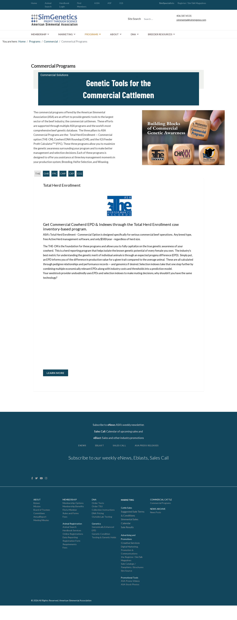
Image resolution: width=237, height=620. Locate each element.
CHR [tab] (46, 180)
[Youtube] (41, 490)
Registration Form (71, 553)
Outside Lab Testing (102, 529)
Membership (38, 34)
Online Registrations (73, 546)
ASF (109, 3)
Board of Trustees (41, 522)
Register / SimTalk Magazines (190, 3)
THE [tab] (37, 180)
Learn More (56, 381)
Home (34, 3)
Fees (65, 529)
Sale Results (127, 539)
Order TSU (97, 518)
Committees (39, 525)
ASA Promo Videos (130, 595)
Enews (79, 456)
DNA (133, 34)
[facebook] (32, 490)
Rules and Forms (71, 525)
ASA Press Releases (149, 456)
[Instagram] (46, 490)
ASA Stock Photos (130, 598)
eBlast (98, 456)
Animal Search (69, 539)
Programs (91, 34)
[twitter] (36, 490)
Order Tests (98, 515)
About (114, 34)
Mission (37, 518)
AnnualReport (39, 529)
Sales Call (120, 456)
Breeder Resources (160, 34)
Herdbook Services (72, 543)
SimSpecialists (166, 3)
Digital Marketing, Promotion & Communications (129, 563)
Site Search (134, 19)
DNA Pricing (98, 525)
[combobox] (156, 19)
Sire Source (126, 584)
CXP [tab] (72, 180)
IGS (121, 3)
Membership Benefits (73, 518)
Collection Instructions (103, 522)
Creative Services (130, 556)
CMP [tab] (64, 180)
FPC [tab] (55, 180)
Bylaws (36, 515)
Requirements (70, 557)
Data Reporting (70, 550)
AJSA (97, 3)
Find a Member (70, 522)
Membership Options (73, 515)
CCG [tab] (81, 180)
